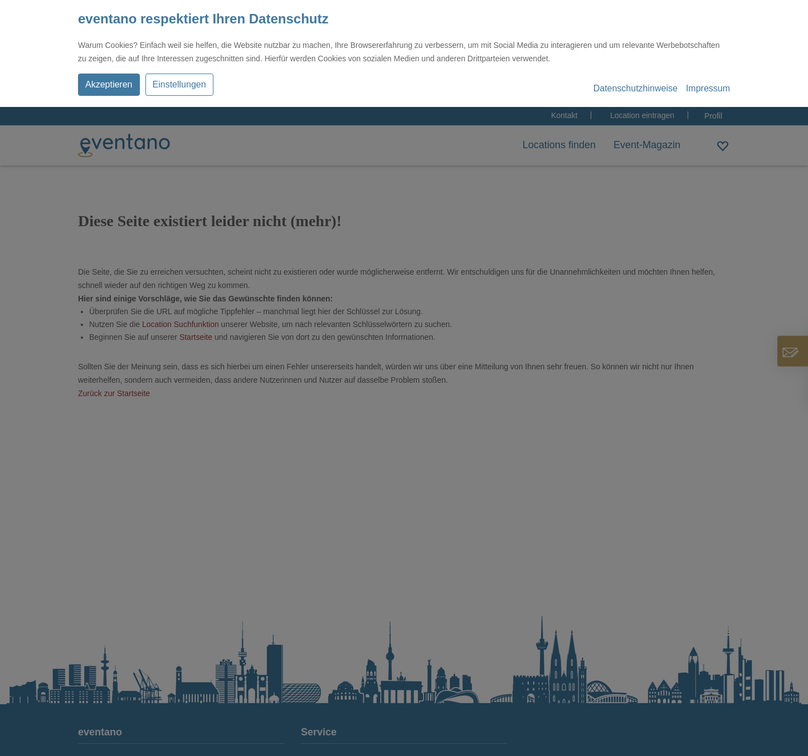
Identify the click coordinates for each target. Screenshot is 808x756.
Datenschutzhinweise (635, 88)
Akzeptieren (109, 84)
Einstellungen (179, 84)
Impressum (708, 88)
